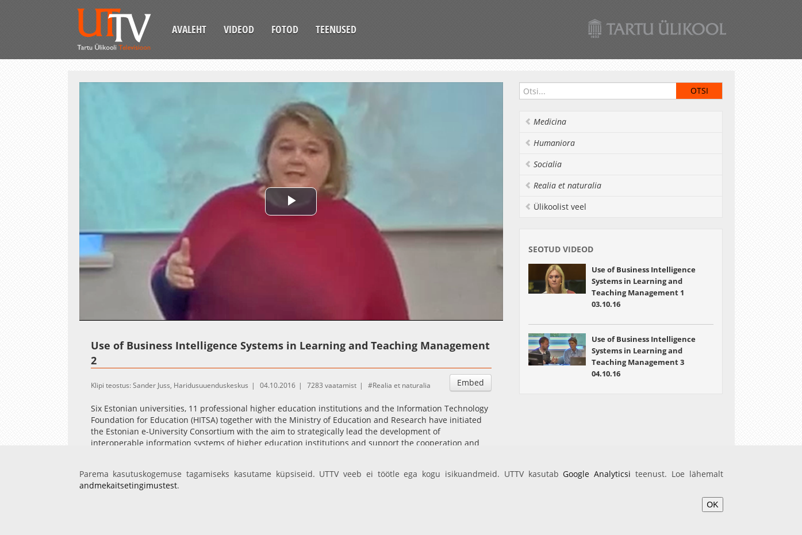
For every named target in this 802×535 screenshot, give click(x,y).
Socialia (543, 164)
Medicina (545, 121)
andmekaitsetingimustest (128, 485)
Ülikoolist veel (555, 206)
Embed (470, 382)
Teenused (336, 29)
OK (712, 504)
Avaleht (189, 29)
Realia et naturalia (402, 385)
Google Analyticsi (597, 473)
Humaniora (549, 142)
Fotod (284, 29)
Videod (239, 29)
